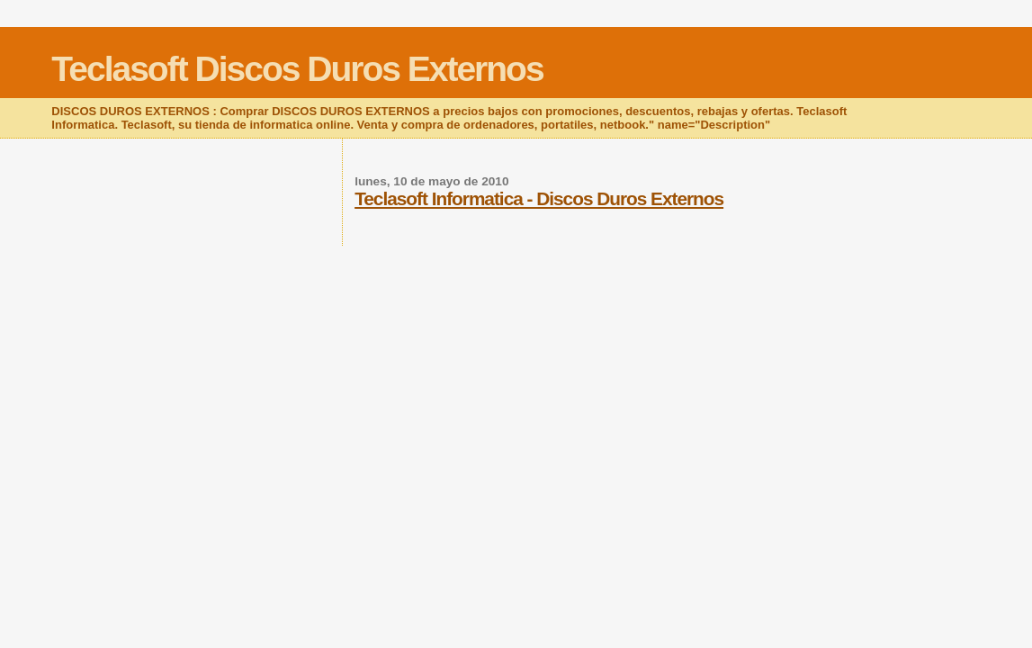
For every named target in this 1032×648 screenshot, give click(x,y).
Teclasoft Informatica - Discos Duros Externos (538, 198)
